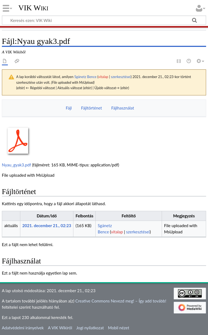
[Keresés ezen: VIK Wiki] (104, 20)
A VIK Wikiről (60, 327)
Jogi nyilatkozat (90, 327)
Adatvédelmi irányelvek (23, 327)
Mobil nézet (118, 327)
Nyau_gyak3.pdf (16, 164)
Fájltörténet (91, 107)
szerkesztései (121, 77)
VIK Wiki (33, 8)
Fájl (69, 107)
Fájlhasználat (122, 107)
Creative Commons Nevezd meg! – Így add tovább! (120, 300)
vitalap (103, 77)
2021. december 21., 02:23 (46, 225)
